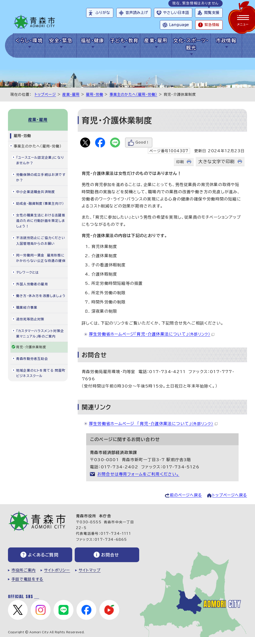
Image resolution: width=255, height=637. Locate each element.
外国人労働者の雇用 (32, 284)
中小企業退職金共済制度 (35, 192)
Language (179, 25)
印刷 (180, 162)
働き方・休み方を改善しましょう (40, 295)
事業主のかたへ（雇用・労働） (133, 94)
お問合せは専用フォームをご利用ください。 (138, 474)
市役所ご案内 (23, 570)
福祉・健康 (92, 40)
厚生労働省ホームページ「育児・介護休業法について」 (151, 334)
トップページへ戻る (229, 495)
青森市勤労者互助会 (32, 358)
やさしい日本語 (176, 12)
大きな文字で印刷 (216, 161)
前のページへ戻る (186, 495)
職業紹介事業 (26, 307)
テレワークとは (27, 272)
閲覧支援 (211, 12)
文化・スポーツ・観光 (191, 44)
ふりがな (102, 12)
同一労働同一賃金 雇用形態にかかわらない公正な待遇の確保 (40, 258)
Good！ (142, 142)
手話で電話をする (27, 579)
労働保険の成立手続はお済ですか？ (40, 177)
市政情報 (226, 40)
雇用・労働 (94, 94)
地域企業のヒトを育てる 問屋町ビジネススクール (40, 373)
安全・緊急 (60, 40)
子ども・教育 (124, 40)
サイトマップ (90, 570)
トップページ (45, 94)
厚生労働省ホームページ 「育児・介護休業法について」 (153, 424)
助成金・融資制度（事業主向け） (40, 203)
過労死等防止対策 (30, 319)
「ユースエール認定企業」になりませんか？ (40, 160)
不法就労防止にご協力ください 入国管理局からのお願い (42, 240)
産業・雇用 (155, 40)
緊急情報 (211, 25)
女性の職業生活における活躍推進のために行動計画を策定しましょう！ (40, 221)
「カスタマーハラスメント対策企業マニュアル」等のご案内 (40, 333)
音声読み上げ (137, 12)
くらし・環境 (29, 40)
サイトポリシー (57, 570)
